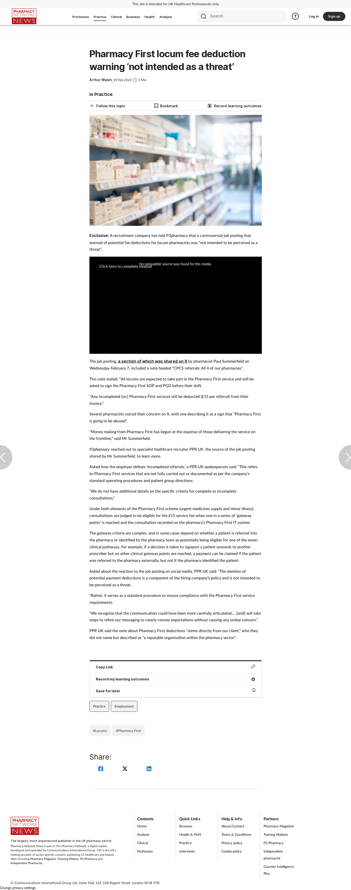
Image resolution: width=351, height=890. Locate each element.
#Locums (100, 731)
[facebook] (101, 769)
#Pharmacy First (128, 731)
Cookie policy (231, 851)
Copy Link (175, 666)
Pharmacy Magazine (43, 859)
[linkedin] (149, 769)
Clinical (142, 843)
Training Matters (68, 859)
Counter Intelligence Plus (279, 869)
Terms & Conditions (236, 834)
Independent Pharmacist (26, 863)
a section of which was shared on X (153, 361)
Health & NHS (190, 834)
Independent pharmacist (273, 854)
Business (185, 826)
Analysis (143, 834)
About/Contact (232, 826)
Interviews (187, 851)
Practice (99, 706)
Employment (124, 706)
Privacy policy (231, 843)
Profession (145, 851)
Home (142, 826)
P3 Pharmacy (88, 859)
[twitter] (125, 769)
